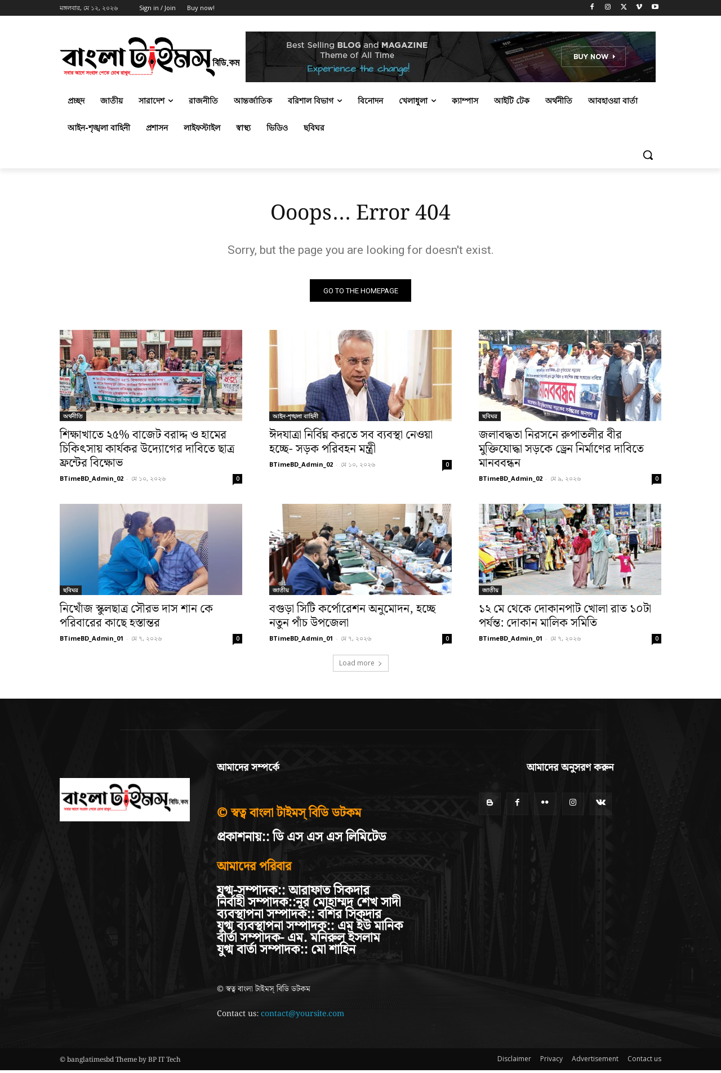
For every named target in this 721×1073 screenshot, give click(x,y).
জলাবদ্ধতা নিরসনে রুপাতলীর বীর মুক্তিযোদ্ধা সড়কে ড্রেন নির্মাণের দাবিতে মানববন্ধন (561, 452)
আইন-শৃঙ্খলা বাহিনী (295, 419)
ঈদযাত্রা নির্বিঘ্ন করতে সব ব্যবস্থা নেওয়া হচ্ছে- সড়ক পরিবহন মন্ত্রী (351, 445)
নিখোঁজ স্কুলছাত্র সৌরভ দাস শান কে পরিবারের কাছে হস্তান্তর (136, 619)
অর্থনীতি (73, 419)
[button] (647, 154)
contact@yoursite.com (302, 1016)
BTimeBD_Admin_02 (91, 481)
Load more (360, 665)
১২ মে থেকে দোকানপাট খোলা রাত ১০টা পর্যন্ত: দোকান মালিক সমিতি (565, 619)
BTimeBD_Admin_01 (91, 641)
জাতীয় (281, 593)
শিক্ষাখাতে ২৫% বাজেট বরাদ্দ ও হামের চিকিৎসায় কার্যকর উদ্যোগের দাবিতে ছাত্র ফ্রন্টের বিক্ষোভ (147, 452)
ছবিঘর (489, 419)
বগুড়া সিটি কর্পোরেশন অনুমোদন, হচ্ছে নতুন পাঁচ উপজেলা (352, 619)
